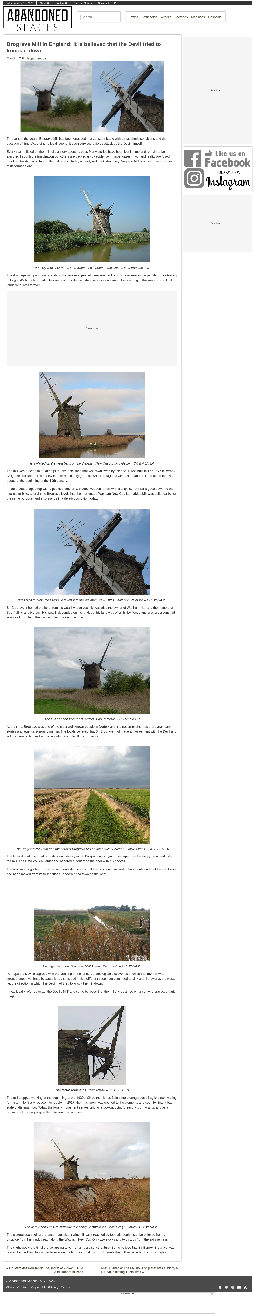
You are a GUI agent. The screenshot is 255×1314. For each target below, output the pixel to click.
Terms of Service (83, 3)
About (10, 1287)
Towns (133, 17)
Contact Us (61, 3)
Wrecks (165, 17)
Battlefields (149, 17)
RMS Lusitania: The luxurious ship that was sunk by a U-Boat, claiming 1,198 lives (139, 1270)
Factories (181, 17)
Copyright (103, 3)
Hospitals (215, 17)
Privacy (118, 3)
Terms (65, 1287)
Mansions (198, 17)
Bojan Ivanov (36, 58)
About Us (45, 3)
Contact (22, 1287)
